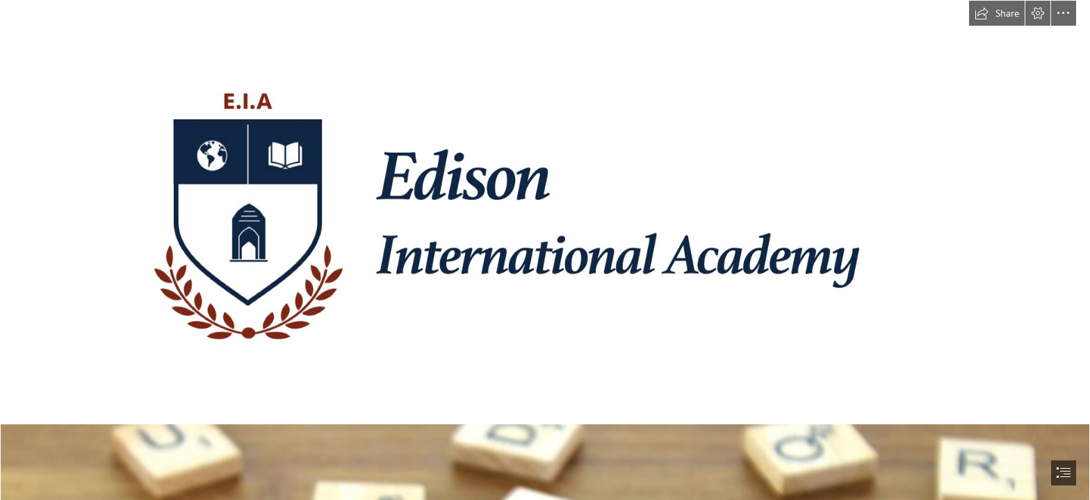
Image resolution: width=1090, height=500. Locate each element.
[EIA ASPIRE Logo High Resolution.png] (545, 212)
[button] (997, 13)
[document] (545, 250)
